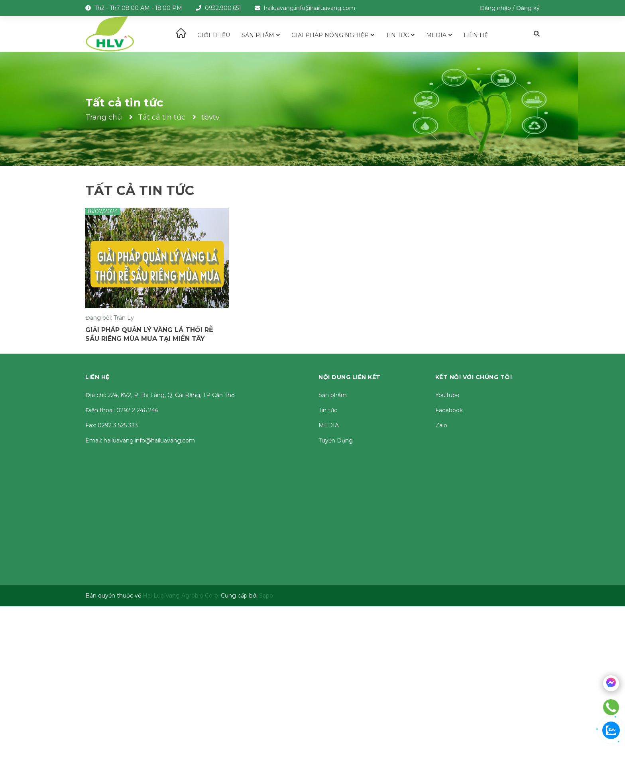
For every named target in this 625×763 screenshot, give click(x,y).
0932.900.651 (223, 8)
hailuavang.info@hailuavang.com (309, 8)
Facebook (449, 410)
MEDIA (328, 425)
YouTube (447, 395)
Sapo (266, 595)
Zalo (441, 425)
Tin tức (327, 410)
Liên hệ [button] (97, 377)
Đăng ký (528, 8)
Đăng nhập (495, 8)
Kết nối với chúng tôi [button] (473, 377)
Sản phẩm (332, 395)
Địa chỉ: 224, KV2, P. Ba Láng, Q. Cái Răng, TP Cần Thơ (160, 395)
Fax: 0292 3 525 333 (111, 425)
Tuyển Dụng (335, 440)
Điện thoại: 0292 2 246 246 (121, 410)
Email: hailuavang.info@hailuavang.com (140, 440)
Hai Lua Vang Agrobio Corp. (181, 595)
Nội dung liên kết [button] (349, 377)
